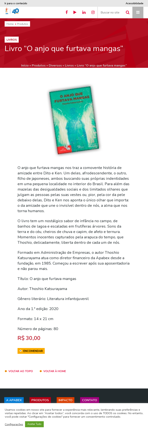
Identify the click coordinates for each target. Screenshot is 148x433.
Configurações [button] (14, 424)
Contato (89, 400)
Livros (69, 65)
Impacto (65, 400)
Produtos (22, 24)
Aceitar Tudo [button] (34, 424)
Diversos (55, 65)
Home (10, 24)
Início (25, 65)
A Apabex (14, 400)
